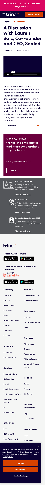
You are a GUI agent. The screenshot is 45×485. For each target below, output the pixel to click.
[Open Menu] (4, 14)
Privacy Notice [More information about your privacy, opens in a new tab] (8, 457)
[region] (22, 66)
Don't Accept (20, 469)
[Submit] (12, 170)
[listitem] (18, 21)
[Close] (38, 446)
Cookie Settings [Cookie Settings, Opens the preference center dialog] (21, 476)
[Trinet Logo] (13, 14)
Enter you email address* (18, 161)
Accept (21, 463)
